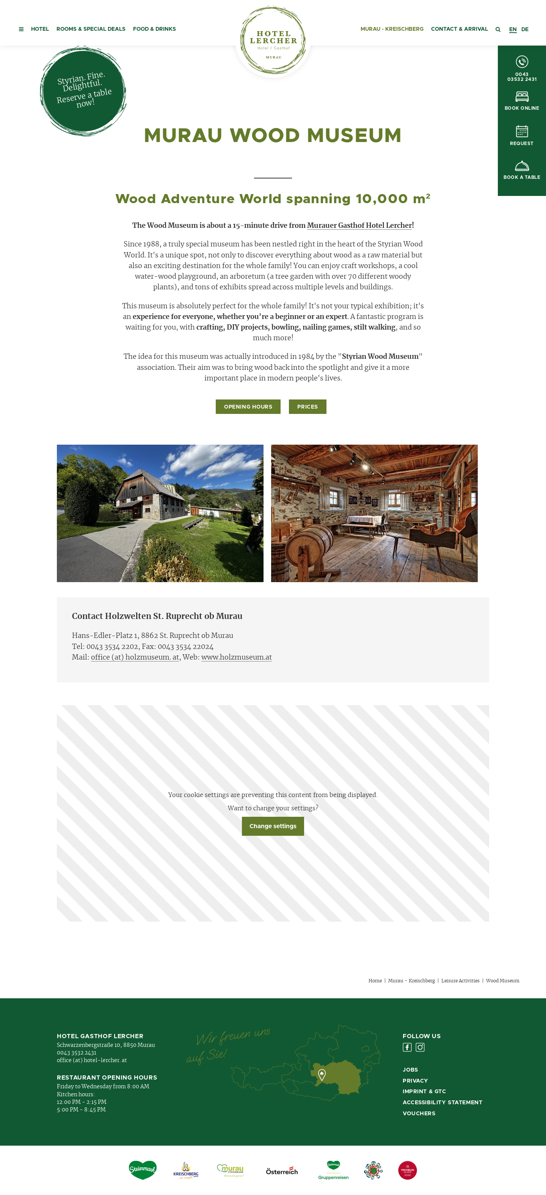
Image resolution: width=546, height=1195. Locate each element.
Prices (307, 407)
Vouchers (419, 1113)
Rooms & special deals (91, 29)
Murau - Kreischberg (392, 29)
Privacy (415, 1081)
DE (525, 29)
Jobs (410, 1070)
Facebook (407, 1047)
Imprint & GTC (424, 1091)
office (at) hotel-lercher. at (92, 1060)
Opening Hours (248, 407)
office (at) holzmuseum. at (135, 657)
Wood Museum (502, 981)
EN (513, 29)
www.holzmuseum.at (236, 657)
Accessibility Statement (442, 1102)
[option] (525, 29)
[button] (21, 23)
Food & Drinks (154, 29)
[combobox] (513, 29)
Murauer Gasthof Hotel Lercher (359, 226)
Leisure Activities (460, 981)
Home (375, 981)
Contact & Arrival (459, 29)
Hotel (40, 29)
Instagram (420, 1047)
